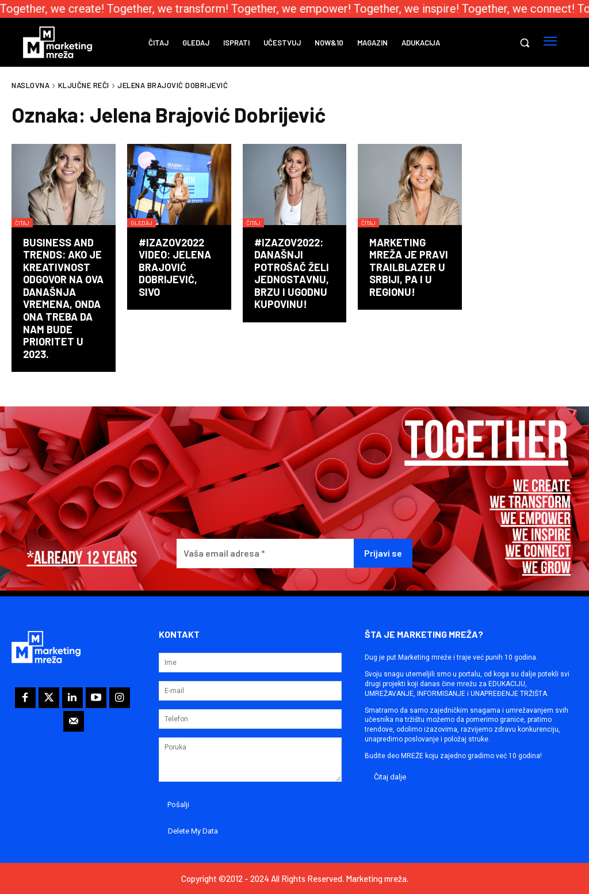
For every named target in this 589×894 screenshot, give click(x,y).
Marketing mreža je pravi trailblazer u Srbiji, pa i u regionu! (408, 267)
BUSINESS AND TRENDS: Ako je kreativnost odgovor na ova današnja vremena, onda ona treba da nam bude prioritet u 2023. (63, 298)
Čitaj (22, 222)
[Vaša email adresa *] (265, 553)
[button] (524, 42)
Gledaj (141, 222)
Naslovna (30, 85)
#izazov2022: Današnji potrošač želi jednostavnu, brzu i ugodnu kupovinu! (291, 273)
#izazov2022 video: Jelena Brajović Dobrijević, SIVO (175, 267)
